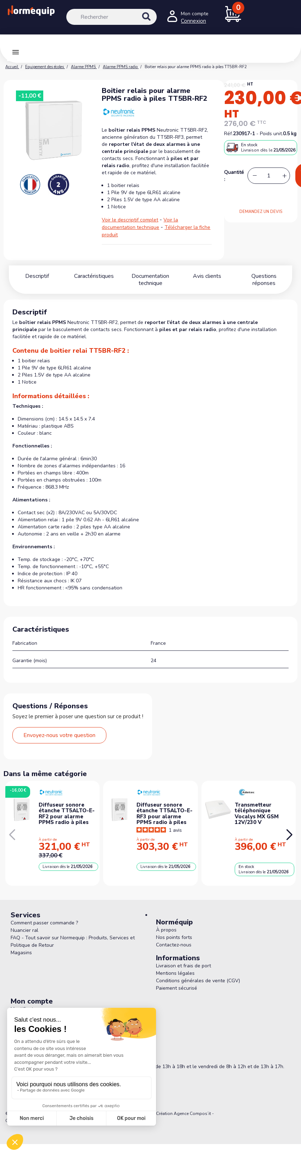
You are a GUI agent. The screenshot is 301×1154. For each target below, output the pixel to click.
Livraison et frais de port (183, 965)
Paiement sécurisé (176, 988)
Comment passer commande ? (44, 922)
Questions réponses (264, 276)
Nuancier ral (24, 930)
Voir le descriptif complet (130, 219)
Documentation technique (150, 279)
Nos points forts (174, 937)
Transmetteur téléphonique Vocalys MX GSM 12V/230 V (257, 813)
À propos (166, 930)
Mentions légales (175, 973)
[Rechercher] (111, 17)
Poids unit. (271, 133)
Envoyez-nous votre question (59, 735)
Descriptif (37, 276)
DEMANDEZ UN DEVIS (260, 211)
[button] (289, 835)
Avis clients (207, 276)
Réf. (228, 133)
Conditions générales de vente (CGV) (198, 980)
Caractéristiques (94, 276)
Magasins (21, 952)
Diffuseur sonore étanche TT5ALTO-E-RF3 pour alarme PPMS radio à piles (164, 813)
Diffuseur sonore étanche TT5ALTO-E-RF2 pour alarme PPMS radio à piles (67, 813)
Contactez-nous (173, 944)
